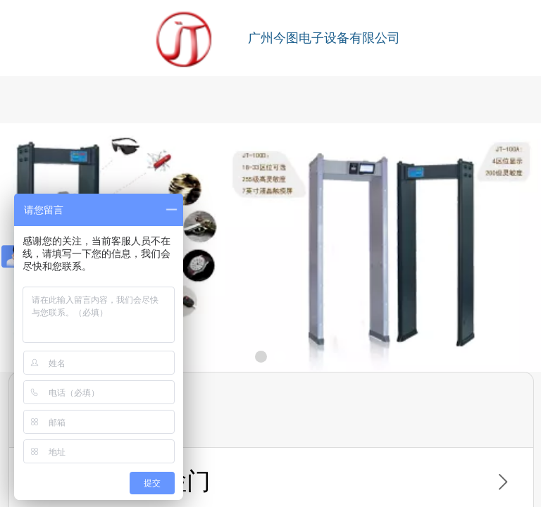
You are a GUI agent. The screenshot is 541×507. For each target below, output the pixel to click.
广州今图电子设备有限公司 (324, 38)
